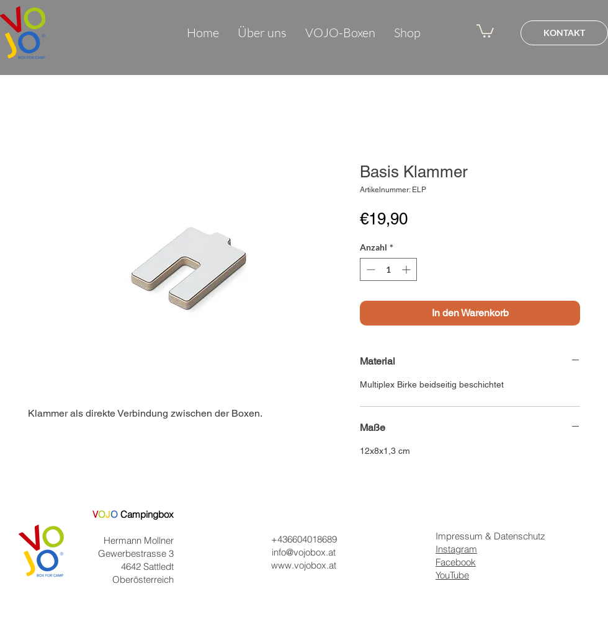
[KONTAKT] (564, 32)
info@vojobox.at (304, 552)
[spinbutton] (388, 269)
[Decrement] (369, 269)
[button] (485, 30)
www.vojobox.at (303, 565)
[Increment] (407, 269)
